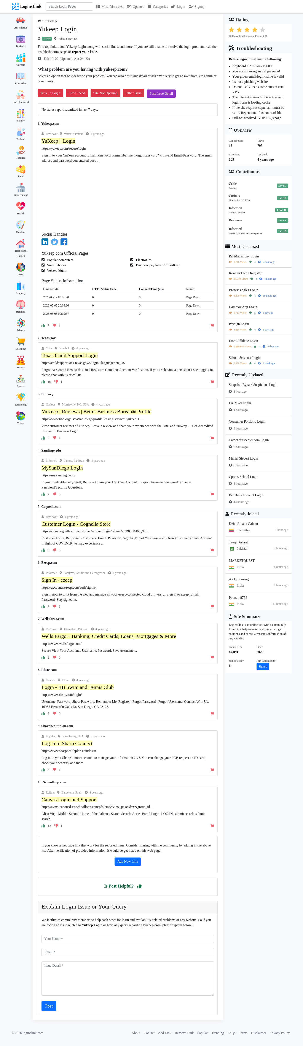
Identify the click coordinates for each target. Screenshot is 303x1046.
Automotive (20, 27)
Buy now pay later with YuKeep (157, 265)
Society (21, 367)
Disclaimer (258, 1033)
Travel (20, 423)
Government (21, 194)
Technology (20, 404)
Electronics (143, 260)
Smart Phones (56, 265)
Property (21, 293)
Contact (149, 1033)
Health (21, 213)
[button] (139, 886)
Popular (202, 1033)
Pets (20, 274)
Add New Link (127, 861)
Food (21, 176)
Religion (21, 311)
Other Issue (134, 93)
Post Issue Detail (161, 93)
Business (21, 46)
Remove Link (184, 1033)
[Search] (69, 6)
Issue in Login (51, 93)
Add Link (164, 1033)
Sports (20, 386)
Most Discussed (110, 6)
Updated (135, 6)
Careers (20, 64)
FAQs (231, 1033)
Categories (158, 6)
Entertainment (21, 102)
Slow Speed (77, 93)
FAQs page (273, 118)
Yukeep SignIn (56, 270)
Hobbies (20, 232)
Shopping (21, 348)
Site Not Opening (105, 93)
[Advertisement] (127, 195)
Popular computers (59, 260)
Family (21, 120)
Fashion (20, 139)
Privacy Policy (280, 1033)
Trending (217, 1033)
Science (21, 330)
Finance (20, 157)
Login (178, 6)
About (136, 1033)
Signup (196, 6)
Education (21, 83)
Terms (243, 1033)
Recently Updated (244, 374)
